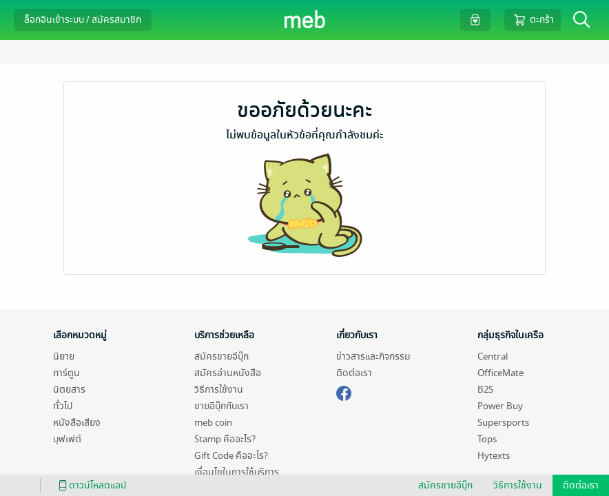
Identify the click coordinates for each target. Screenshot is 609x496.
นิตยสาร (69, 389)
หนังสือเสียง (77, 422)
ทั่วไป (62, 406)
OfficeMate (500, 373)
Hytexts (493, 455)
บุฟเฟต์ (67, 439)
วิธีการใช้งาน (218, 389)
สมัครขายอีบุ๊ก (221, 356)
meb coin (213, 422)
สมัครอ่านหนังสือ (227, 373)
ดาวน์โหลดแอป (90, 485)
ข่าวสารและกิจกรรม (373, 356)
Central (492, 356)
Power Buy (500, 406)
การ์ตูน (66, 373)
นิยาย (63, 356)
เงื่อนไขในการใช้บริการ (236, 472)
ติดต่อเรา (354, 373)
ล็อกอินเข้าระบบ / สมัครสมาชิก (82, 19)
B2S (485, 389)
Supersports (503, 422)
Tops (487, 439)
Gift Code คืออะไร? (231, 455)
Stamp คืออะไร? (225, 439)
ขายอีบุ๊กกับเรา (221, 406)
